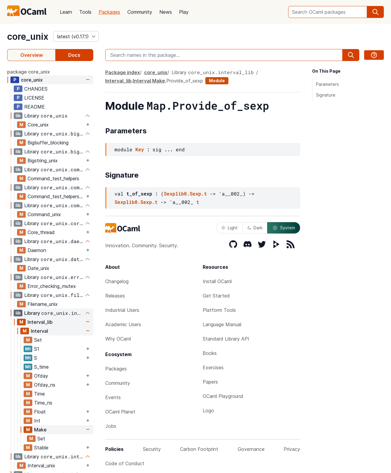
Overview (31, 55)
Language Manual (222, 324)
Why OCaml (118, 339)
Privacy (292, 449)
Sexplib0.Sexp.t (185, 193)
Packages (109, 12)
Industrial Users (122, 310)
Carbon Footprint (199, 449)
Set (38, 340)
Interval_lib (40, 322)
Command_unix (44, 214)
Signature (325, 94)
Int (37, 421)
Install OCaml (217, 281)
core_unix (27, 36)
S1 (36, 349)
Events (113, 397)
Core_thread (41, 232)
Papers (210, 382)
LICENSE (34, 98)
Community (139, 12)
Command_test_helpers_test (56, 196)
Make (40, 430)
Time (39, 394)
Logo (208, 411)
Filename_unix (43, 304)
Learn (66, 12)
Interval (39, 331)
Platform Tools (219, 310)
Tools (85, 12)
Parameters (327, 84)
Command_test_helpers (53, 178)
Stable (41, 448)
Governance (251, 449)
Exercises (213, 367)
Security (152, 449)
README (34, 107)
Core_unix (38, 125)
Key (139, 149)
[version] (76, 36)
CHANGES (36, 89)
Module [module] (217, 80)
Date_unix (38, 268)
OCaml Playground (223, 396)
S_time (41, 367)
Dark (255, 227)
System (283, 228)
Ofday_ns (44, 385)
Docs (74, 55)
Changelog (117, 281)
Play (184, 12)
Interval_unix (41, 466)
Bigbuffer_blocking (48, 143)
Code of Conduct (124, 463)
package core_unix (28, 72)
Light (229, 227)
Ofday (41, 376)
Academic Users (123, 324)
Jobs (110, 426)
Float (40, 412)
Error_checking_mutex (52, 286)
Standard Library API (226, 339)
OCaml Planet (120, 412)
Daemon (37, 250)
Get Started (216, 296)
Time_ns (43, 403)
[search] (375, 12)
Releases (115, 296)
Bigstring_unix (43, 161)
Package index (122, 72)
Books (210, 353)
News (165, 12)
